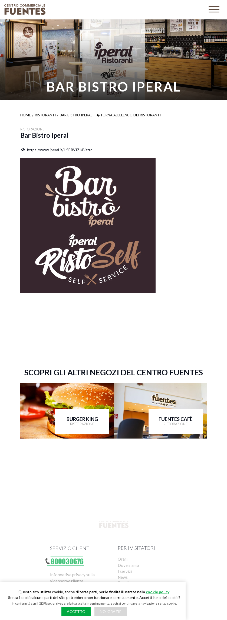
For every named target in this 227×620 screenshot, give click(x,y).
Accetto (76, 611)
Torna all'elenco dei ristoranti (129, 115)
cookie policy (157, 591)
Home (25, 115)
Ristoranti (45, 115)
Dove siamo (128, 573)
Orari (122, 567)
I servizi (125, 580)
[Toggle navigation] (214, 9)
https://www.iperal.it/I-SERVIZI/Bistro (56, 149)
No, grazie (110, 611)
